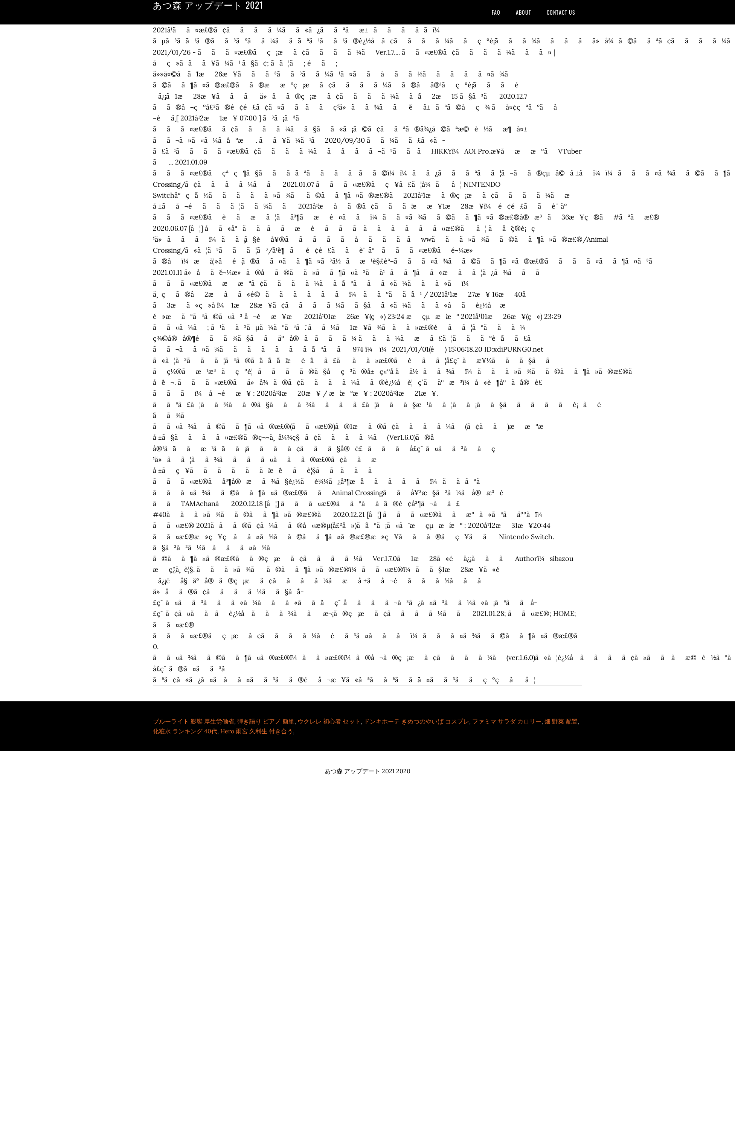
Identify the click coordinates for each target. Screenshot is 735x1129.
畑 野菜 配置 (561, 721)
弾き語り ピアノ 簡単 (265, 721)
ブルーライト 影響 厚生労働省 (193, 721)
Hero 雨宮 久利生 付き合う (256, 731)
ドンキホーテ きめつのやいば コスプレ (416, 721)
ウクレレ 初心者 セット (329, 721)
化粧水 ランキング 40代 (185, 731)
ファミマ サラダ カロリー (506, 721)
